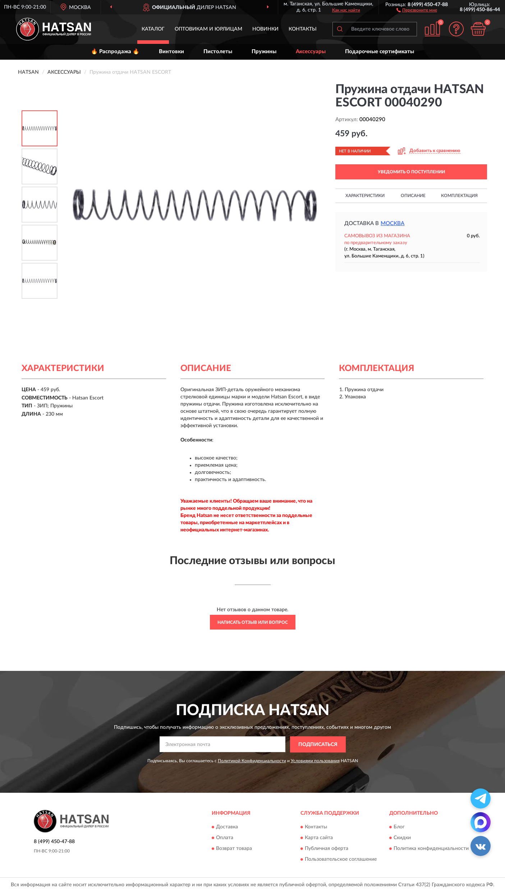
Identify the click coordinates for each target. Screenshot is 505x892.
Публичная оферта (326, 848)
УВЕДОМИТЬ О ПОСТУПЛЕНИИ (411, 172)
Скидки (402, 838)
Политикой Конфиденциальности (252, 761)
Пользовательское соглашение (341, 859)
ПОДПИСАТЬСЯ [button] (318, 744)
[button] (416, 10)
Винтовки (171, 51)
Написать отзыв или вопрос (252, 622)
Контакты (303, 29)
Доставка (227, 827)
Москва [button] (392, 223)
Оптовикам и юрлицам (208, 29)
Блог (399, 827)
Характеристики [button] (365, 195)
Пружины (264, 51)
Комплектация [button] (459, 195)
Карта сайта (319, 838)
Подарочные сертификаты (379, 51)
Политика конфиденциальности (431, 848)
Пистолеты (217, 51)
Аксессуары (311, 51)
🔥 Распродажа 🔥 (115, 51)
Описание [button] (413, 195)
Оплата (224, 838)
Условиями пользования (315, 761)
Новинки (265, 29)
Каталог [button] (153, 29)
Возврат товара (234, 848)
